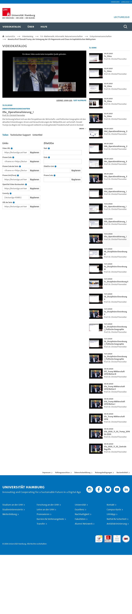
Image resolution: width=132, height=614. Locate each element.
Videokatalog (27, 36)
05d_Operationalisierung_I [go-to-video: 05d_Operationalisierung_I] (115, 191)
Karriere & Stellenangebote (50, 519)
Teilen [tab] (5, 134)
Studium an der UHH (12, 504)
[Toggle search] (125, 26)
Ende (47, 157)
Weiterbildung (9, 514)
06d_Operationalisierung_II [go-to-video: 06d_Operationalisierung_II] (115, 131)
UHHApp (111, 514)
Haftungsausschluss (62, 472)
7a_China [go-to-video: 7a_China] (108, 116)
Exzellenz (79, 509)
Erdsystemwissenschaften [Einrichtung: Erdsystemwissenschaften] (16, 108)
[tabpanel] (44, 174)
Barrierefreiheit (122, 472)
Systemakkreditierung (126, 536)
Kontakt (110, 504)
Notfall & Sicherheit (116, 519)
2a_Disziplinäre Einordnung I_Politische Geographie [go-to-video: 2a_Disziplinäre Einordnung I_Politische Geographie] (115, 357)
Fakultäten (80, 519)
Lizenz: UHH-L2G (64, 100)
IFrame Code (8, 157)
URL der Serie (8, 202)
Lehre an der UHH (45, 509)
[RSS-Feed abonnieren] (90, 48)
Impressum (46, 472)
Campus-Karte (114, 509)
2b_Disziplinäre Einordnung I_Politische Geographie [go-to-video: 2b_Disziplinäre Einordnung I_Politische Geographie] (115, 342)
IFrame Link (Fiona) (10, 175)
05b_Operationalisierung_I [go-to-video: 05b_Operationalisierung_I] (115, 221)
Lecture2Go (10, 36)
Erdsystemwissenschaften (101, 36)
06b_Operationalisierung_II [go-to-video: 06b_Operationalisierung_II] (115, 146)
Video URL (7, 148)
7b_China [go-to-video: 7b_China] (108, 101)
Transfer (41, 523)
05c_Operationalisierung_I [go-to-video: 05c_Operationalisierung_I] (115, 206)
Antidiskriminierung (117, 523)
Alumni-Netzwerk (84, 523)
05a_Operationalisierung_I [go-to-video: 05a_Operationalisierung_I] (115, 236)
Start (47, 148)
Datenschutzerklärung (82, 472)
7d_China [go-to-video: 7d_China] (108, 86)
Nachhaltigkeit (82, 514)
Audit (106, 536)
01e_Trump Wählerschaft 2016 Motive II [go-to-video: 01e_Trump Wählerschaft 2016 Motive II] (114, 387)
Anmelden (115, 1)
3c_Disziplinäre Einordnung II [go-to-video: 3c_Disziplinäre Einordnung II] (116, 281)
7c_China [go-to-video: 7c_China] (108, 71)
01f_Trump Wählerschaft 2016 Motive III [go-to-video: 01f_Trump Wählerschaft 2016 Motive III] (114, 372)
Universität (80, 504)
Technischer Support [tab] (20, 134)
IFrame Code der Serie (11, 166)
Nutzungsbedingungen (103, 472)
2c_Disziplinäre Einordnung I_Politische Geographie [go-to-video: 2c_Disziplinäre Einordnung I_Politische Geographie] (115, 328)
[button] (125, 1)
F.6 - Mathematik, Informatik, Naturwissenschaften (61, 36)
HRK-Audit (115, 538)
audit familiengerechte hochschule (99, 538)
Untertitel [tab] (37, 134)
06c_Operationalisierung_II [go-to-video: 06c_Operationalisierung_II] (115, 161)
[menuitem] (12, 26)
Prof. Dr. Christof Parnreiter (13, 115)
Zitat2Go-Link (50, 166)
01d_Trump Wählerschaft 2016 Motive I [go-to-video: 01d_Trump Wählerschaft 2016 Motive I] (114, 402)
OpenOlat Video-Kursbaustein (14, 184)
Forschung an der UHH (48, 504)
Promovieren (43, 514)
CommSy (6, 193)
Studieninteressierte (12, 509)
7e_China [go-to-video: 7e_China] (108, 56)
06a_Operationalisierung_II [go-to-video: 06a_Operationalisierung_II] (115, 176)
